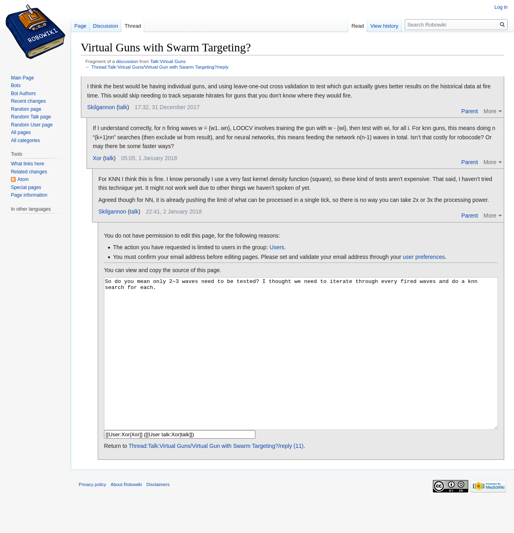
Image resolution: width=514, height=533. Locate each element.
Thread (132, 26)
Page (80, 26)
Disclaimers (158, 514)
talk (122, 107)
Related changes (29, 172)
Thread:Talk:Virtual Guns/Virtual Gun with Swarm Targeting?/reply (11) (216, 476)
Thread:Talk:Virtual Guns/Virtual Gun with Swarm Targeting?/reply (160, 66)
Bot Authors (23, 93)
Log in (501, 7)
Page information (29, 195)
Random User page (32, 125)
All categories (25, 140)
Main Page (22, 78)
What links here (27, 164)
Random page (26, 109)
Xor (97, 158)
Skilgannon (101, 107)
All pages (21, 132)
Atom (23, 179)
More (489, 111)
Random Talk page (31, 117)
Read (357, 26)
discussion (127, 61)
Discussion (105, 26)
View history (384, 26)
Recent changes (28, 101)
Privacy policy (92, 514)
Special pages (26, 187)
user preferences (424, 257)
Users (276, 247)
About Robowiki (126, 514)
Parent (469, 111)
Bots (15, 85)
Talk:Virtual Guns (168, 61)
